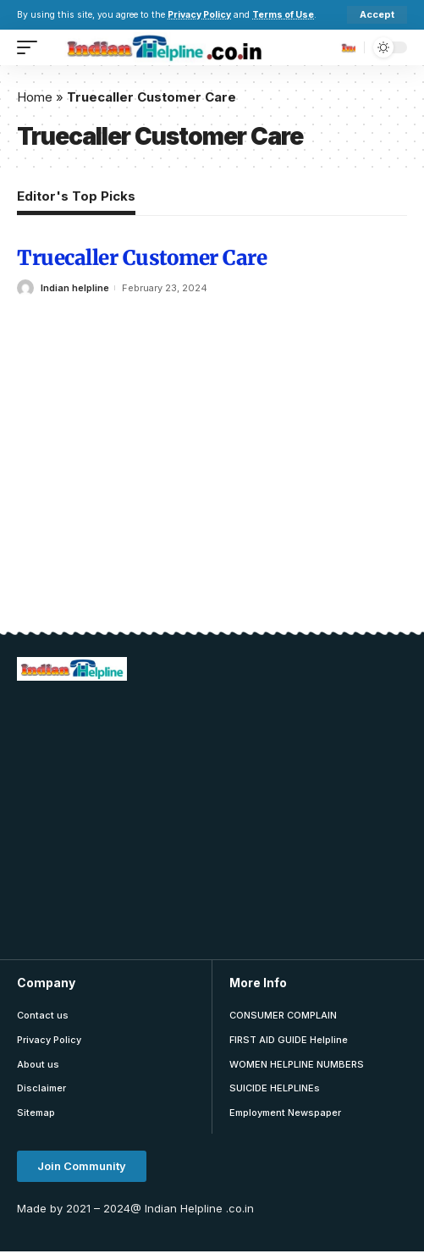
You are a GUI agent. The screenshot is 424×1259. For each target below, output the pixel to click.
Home (34, 97)
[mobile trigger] (31, 47)
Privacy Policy (199, 14)
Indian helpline (75, 288)
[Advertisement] (220, 817)
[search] (347, 47)
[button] (81, 1166)
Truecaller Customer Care (142, 258)
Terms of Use (283, 14)
